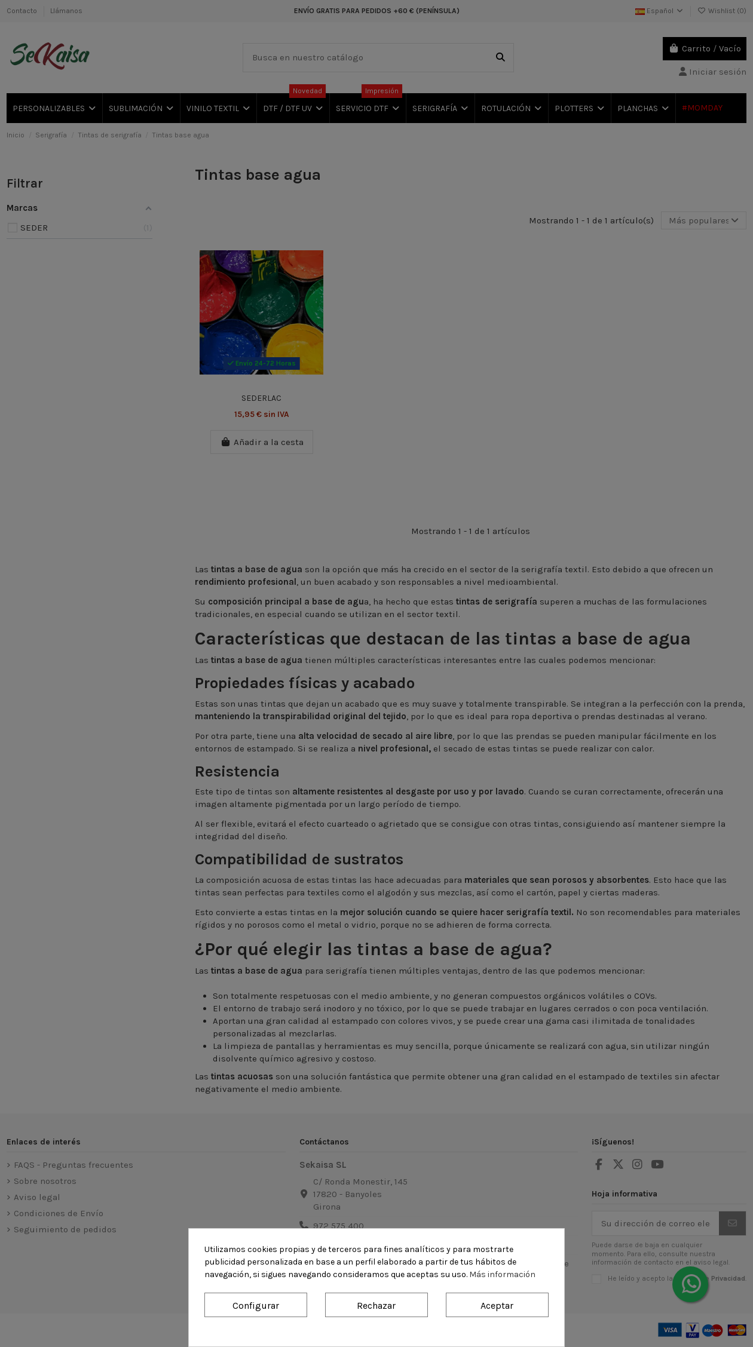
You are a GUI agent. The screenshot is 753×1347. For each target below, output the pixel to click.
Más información (502, 1274)
